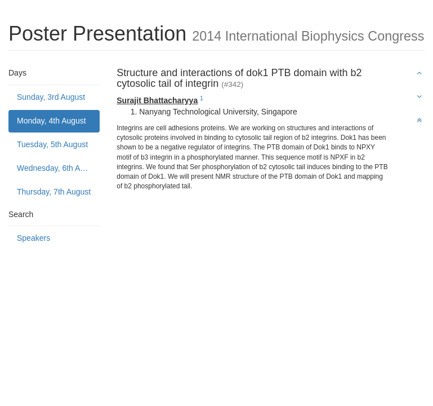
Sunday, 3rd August (51, 97)
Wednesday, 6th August (58, 168)
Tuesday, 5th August (52, 144)
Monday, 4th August (51, 120)
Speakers (33, 237)
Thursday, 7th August (54, 191)
